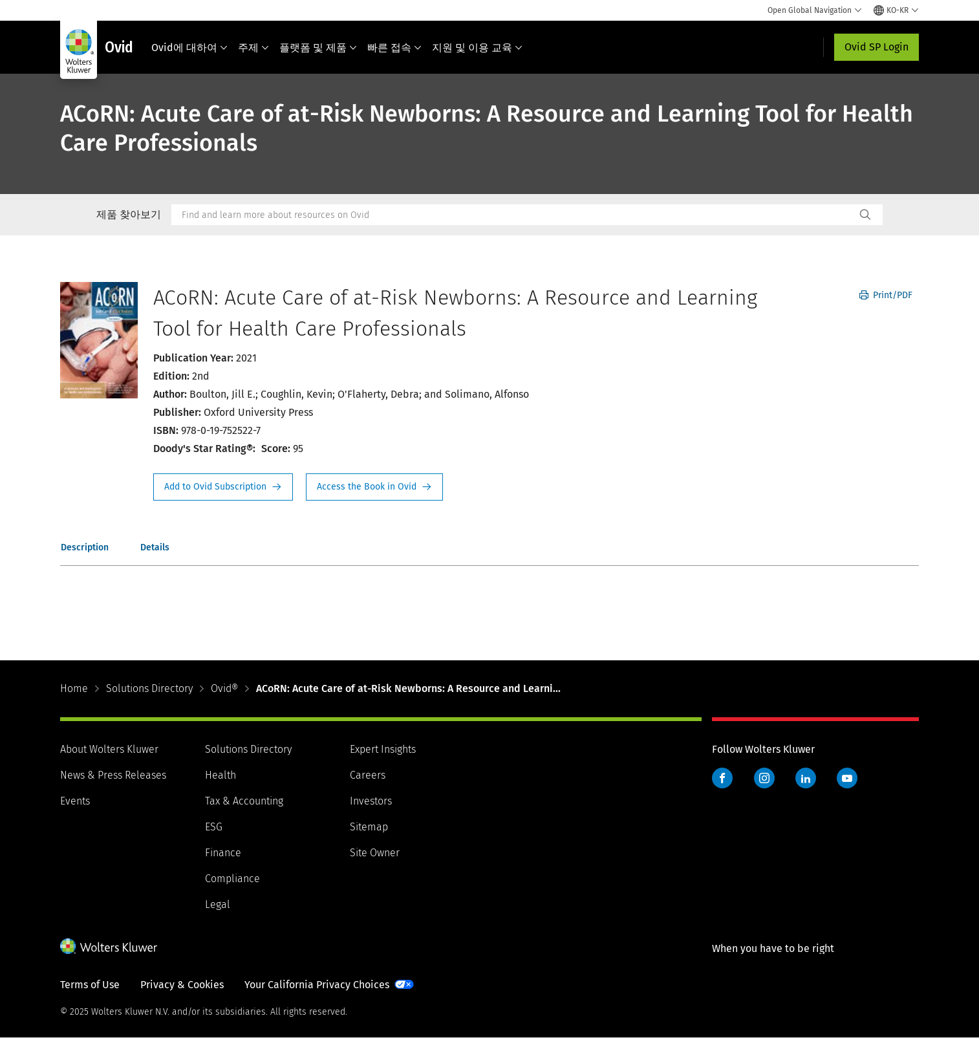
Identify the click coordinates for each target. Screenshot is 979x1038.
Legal (217, 904)
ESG (213, 827)
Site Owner (375, 853)
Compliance (232, 878)
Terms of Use (90, 985)
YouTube (847, 778)
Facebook (722, 778)
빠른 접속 (394, 47)
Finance (223, 853)
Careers (367, 775)
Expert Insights (383, 749)
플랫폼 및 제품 (318, 47)
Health (220, 775)
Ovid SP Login (877, 47)
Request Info (223, 487)
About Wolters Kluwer (109, 749)
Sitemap (369, 827)
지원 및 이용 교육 (477, 47)
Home (74, 688)
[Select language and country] (896, 10)
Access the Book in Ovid (374, 487)
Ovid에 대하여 (189, 47)
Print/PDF (885, 295)
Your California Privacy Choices (316, 985)
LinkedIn (805, 778)
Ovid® (224, 688)
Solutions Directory (149, 688)
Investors (371, 801)
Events (75, 801)
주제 (253, 47)
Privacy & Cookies (182, 985)
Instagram (764, 778)
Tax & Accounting (244, 801)
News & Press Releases (113, 775)
